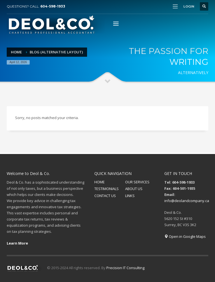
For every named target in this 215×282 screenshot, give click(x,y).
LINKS (130, 195)
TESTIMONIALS (106, 188)
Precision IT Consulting (125, 267)
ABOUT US (133, 188)
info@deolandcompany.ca (186, 200)
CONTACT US (105, 195)
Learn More (17, 243)
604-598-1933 (52, 6)
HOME (99, 181)
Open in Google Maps (185, 236)
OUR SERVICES (137, 181)
